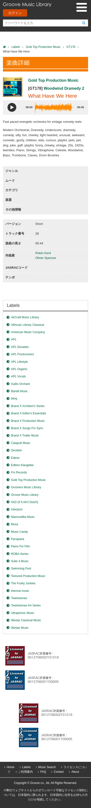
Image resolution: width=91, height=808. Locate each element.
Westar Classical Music (26, 620)
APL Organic (19, 369)
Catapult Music (20, 443)
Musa (14, 524)
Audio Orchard (20, 384)
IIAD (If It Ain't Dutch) (24, 502)
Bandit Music (19, 391)
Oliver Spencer (45, 258)
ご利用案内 (25, 771)
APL (14, 339)
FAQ (43, 771)
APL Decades (20, 347)
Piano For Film (20, 546)
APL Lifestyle (19, 362)
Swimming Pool (21, 568)
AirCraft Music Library (25, 317)
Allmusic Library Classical (27, 325)
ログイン (15, 13)
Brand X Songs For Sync (27, 428)
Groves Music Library (24, 495)
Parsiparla (17, 539)
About (75, 771)
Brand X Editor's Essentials (28, 413)
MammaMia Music (22, 517)
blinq (14, 398)
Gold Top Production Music (43, 47)
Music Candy (19, 531)
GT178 (70, 47)
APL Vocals (18, 376)
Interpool (16, 509)
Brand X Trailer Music (25, 435)
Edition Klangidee (22, 465)
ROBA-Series (19, 554)
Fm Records (19, 472)
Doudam (16, 450)
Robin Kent (43, 253)
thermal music (20, 591)
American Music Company (28, 332)
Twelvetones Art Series (26, 605)
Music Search (47, 767)
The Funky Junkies (23, 583)
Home (10, 767)
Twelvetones (19, 598)
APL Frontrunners (22, 354)
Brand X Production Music (28, 421)
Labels (15, 47)
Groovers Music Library (26, 487)
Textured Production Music (28, 576)
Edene (15, 458)
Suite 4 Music (19, 561)
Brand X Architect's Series (27, 406)
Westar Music (19, 628)
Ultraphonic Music (22, 613)
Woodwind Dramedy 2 (64, 88)
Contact (59, 771)
